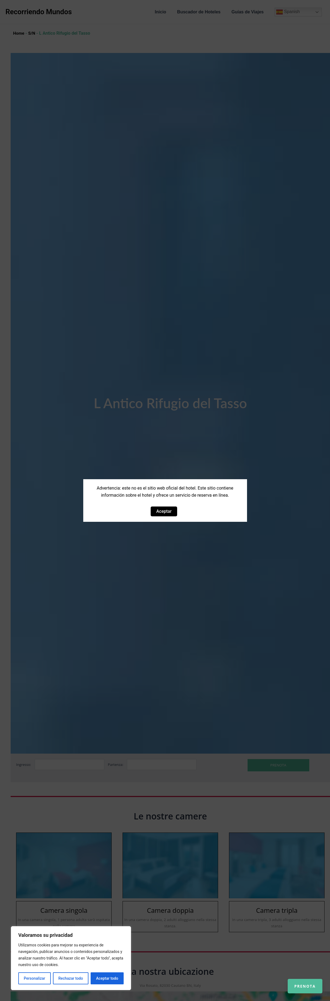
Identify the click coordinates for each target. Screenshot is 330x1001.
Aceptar (163, 511)
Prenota (300, 981)
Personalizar (34, 978)
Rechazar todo (70, 978)
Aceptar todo (107, 978)
